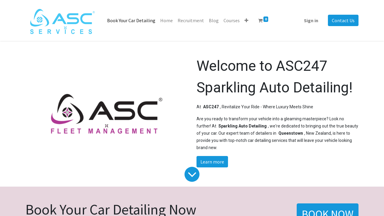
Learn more (212, 162)
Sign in (311, 20)
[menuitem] (131, 20)
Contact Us (343, 20)
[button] (246, 20)
